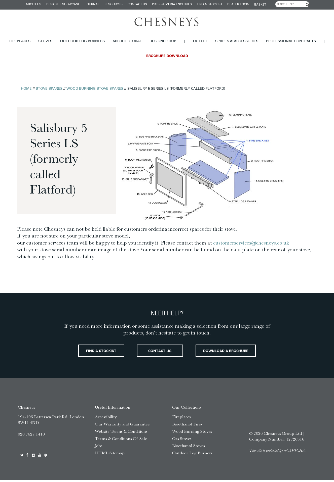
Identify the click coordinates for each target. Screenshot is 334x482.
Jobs (98, 447)
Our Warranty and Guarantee (122, 425)
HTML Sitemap (110, 454)
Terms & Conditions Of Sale (121, 440)
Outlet (200, 41)
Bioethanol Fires (187, 425)
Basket (260, 4)
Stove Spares (49, 89)
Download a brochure (232, 352)
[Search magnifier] (307, 5)
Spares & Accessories (236, 41)
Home (26, 89)
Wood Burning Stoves (192, 433)
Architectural (127, 41)
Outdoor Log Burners (82, 41)
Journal (92, 4)
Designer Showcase (63, 4)
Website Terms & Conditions (121, 433)
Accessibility (106, 418)
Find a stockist (209, 4)
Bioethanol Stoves (188, 447)
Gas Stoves (182, 440)
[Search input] (292, 4)
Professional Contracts (291, 41)
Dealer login (238, 4)
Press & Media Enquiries (172, 4)
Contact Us (137, 4)
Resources (113, 4)
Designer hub (163, 41)
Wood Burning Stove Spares (94, 89)
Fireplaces (19, 41)
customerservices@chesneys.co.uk (251, 243)
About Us (33, 4)
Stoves (45, 41)
